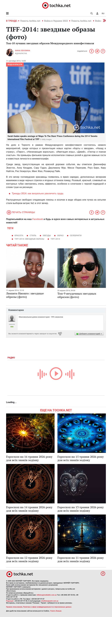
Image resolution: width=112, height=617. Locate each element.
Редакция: (10, 601)
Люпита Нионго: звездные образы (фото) (25, 295)
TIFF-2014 (55, 239)
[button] (97, 13)
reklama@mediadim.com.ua (46, 595)
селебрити (76, 235)
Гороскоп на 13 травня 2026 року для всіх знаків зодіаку (80, 509)
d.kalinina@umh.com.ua (49, 601)
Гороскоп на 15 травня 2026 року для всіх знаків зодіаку (80, 458)
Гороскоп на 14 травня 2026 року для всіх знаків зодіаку (29, 509)
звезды (47, 235)
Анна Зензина (22, 50)
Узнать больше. (56, 611)
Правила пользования (14, 607)
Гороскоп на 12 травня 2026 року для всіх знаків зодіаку (29, 559)
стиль (33, 235)
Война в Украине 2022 (56, 21)
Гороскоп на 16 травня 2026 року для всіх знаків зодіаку (29, 458)
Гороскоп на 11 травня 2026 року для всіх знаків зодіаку (80, 559)
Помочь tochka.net (30, 21)
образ (60, 235)
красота (19, 235)
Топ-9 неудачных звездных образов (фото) (76, 295)
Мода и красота (15, 65)
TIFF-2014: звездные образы (29, 239)
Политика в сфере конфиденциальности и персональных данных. (47, 607)
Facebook (37, 219)
